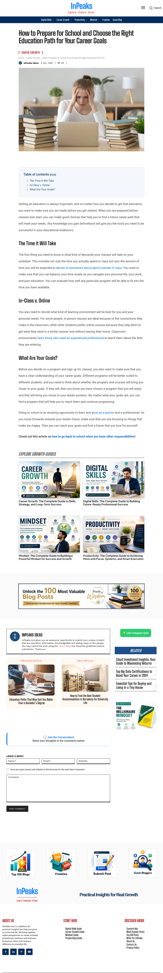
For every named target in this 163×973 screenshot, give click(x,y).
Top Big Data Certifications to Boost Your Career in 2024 (136, 668)
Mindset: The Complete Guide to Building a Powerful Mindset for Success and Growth (46, 556)
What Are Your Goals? (42, 189)
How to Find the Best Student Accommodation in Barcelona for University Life (85, 698)
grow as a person (102, 412)
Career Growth (30, 52)
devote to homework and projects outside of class (89, 268)
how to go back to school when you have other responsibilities (93, 436)
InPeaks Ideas (31, 63)
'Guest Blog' (65, 645)
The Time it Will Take (42, 180)
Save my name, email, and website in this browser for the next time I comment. (47, 768)
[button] (154, 8)
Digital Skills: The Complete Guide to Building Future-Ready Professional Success (111, 502)
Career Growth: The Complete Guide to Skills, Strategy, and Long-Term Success (47, 502)
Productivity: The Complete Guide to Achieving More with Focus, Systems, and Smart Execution (113, 556)
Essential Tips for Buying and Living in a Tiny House (135, 678)
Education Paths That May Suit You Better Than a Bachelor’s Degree (31, 700)
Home (21, 57)
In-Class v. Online (40, 185)
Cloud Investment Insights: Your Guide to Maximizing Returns (133, 659)
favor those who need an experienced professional (70, 338)
